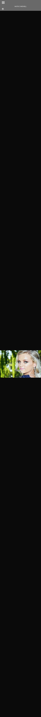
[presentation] (2, 358)
